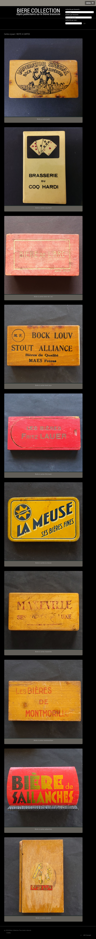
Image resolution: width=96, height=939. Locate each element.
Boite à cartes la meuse (43, 563)
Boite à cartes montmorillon (43, 740)
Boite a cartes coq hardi (43, 208)
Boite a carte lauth (43, 119)
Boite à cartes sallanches (43, 829)
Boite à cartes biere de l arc (43, 297)
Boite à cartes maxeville (43, 652)
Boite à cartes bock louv (43, 385)
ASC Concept (87, 935)
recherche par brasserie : (72, 9)
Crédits (8, 933)
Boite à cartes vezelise (43, 918)
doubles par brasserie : (72, 15)
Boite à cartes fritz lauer (43, 474)
